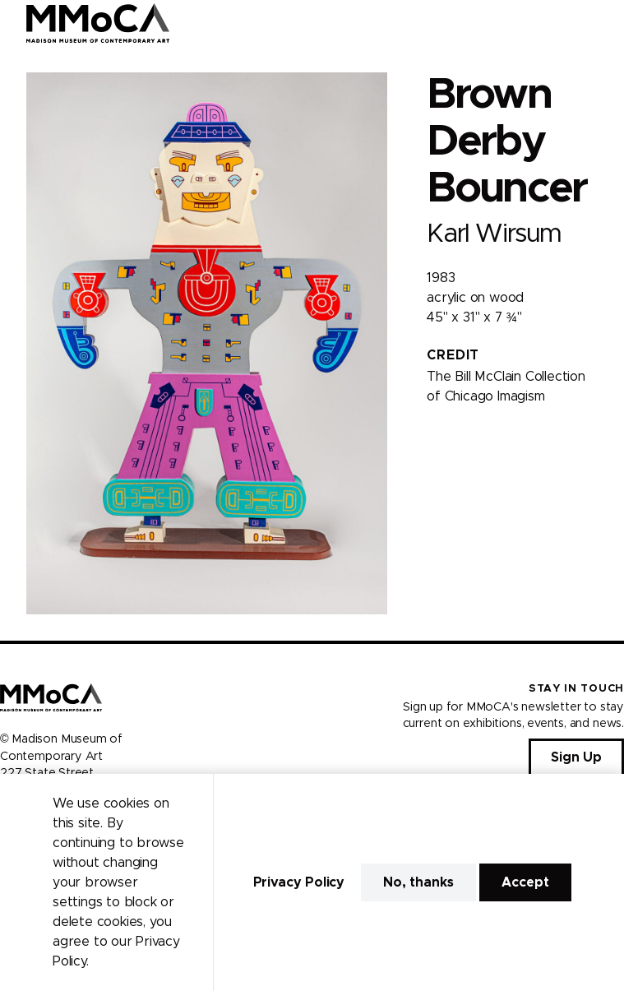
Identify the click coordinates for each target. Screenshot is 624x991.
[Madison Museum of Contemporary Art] (98, 23)
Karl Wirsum (494, 234)
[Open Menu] (602, 23)
